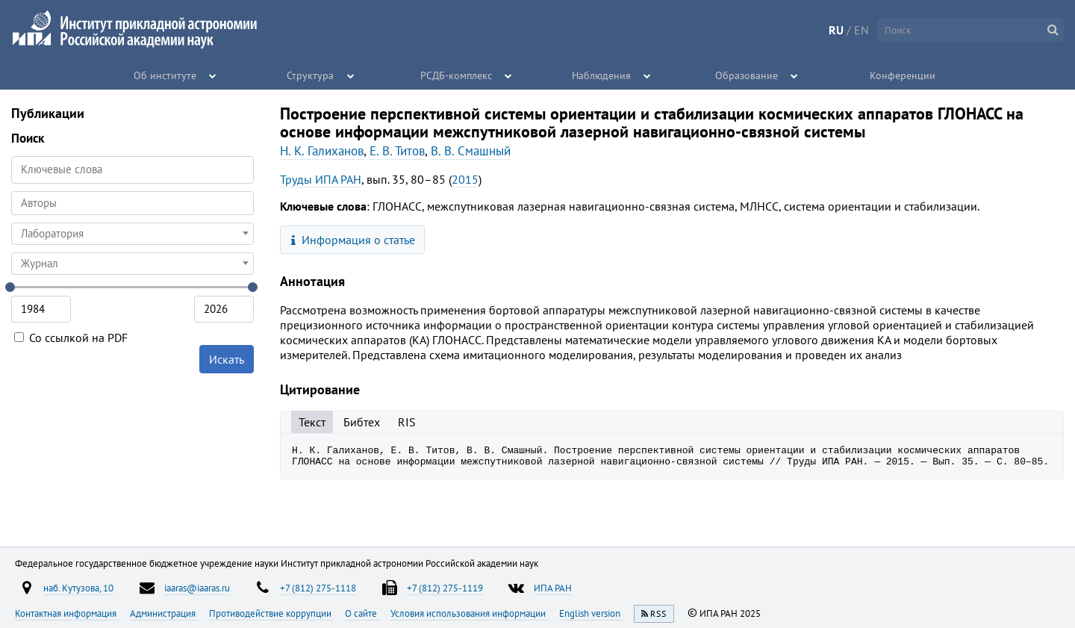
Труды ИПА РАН (320, 179)
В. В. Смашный (471, 151)
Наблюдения (601, 74)
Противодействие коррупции (271, 613)
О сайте (362, 613)
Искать (226, 359)
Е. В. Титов (397, 151)
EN (861, 29)
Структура (310, 74)
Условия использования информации (469, 613)
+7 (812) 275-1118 (318, 587)
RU (836, 29)
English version (591, 613)
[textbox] (132, 233)
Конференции (902, 74)
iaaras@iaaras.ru (197, 587)
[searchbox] (132, 203)
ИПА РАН (553, 587)
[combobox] (132, 203)
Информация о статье (353, 239)
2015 (465, 179)
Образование (747, 74)
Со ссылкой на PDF (71, 337)
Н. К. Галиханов (322, 151)
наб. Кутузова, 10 (78, 587)
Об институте (165, 74)
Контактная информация (67, 613)
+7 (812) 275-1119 (445, 587)
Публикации (47, 113)
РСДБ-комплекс (456, 74)
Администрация (164, 613)
